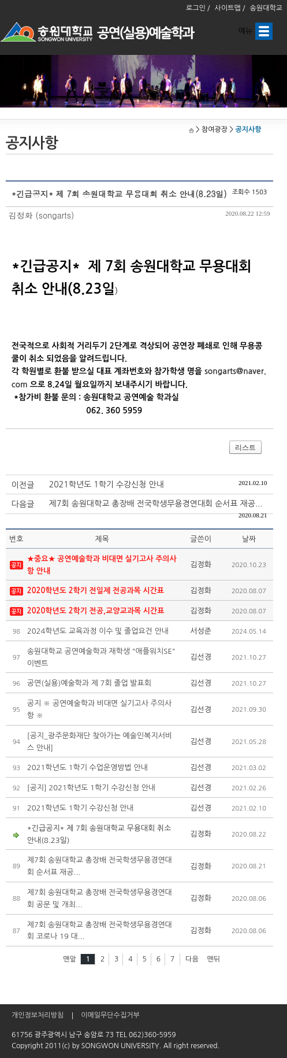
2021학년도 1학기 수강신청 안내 (106, 484)
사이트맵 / (230, 8)
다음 (192, 959)
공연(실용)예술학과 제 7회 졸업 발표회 (89, 683)
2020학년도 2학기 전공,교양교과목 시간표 (96, 611)
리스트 (245, 447)
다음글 (23, 504)
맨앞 (69, 959)
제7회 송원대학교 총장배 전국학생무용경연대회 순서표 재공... (156, 504)
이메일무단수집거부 (110, 1015)
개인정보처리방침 (38, 1015)
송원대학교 (266, 8)
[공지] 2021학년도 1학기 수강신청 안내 (91, 787)
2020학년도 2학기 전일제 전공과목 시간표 (95, 590)
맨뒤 (214, 959)
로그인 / (198, 8)
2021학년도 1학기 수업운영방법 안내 (87, 767)
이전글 (23, 485)
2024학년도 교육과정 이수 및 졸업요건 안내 (98, 631)
